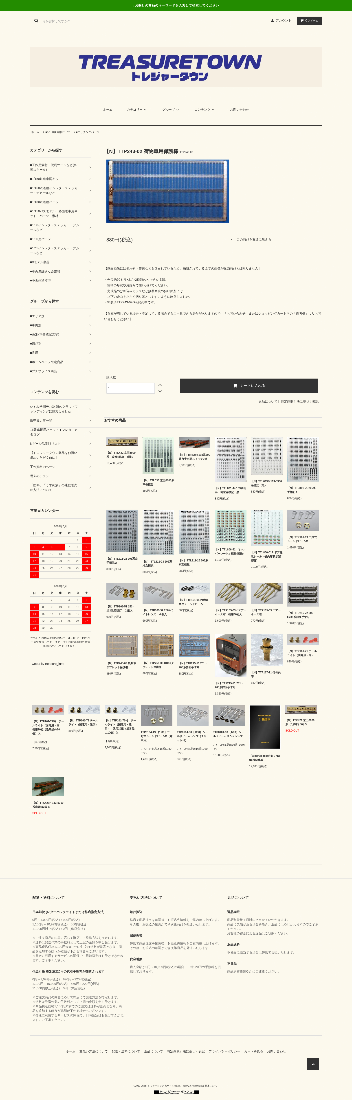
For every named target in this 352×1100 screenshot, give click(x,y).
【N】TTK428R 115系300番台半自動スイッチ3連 (194, 456)
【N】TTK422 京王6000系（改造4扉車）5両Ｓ (121, 454)
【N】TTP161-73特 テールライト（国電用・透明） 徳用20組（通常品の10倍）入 (120, 726)
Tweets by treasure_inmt (47, 664)
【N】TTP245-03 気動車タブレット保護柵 (121, 665)
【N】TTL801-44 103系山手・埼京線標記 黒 (230, 490)
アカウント (283, 20)
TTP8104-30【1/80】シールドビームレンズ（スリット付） (192, 736)
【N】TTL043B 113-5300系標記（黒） (266, 483)
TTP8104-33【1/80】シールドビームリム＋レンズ (228, 734)
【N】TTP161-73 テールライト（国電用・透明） (83, 722)
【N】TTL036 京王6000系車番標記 (158, 482)
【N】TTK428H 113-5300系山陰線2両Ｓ (48, 805)
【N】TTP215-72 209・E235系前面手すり (301, 615)
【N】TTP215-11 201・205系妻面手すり (193, 665)
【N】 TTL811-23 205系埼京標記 (157, 563)
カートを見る (255, 1051)
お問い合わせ (239, 109)
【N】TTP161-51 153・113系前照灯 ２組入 (120, 608)
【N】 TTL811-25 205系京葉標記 (193, 562)
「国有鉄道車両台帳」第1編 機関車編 (264, 758)
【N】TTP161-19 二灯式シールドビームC (302, 539)
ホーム (107, 109)
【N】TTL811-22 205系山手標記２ (122, 560)
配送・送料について (127, 1051)
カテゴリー (137, 109)
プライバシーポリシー (226, 1051)
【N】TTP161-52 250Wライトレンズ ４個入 (158, 612)
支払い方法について (95, 1051)
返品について (268, 401)
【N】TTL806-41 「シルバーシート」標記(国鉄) (229, 551)
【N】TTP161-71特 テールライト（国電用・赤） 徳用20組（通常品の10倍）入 (48, 727)
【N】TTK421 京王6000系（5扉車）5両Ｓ (300, 722)
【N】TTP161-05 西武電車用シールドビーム (193, 602)
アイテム (308, 20)
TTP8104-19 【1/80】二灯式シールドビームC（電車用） (156, 736)
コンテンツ (205, 109)
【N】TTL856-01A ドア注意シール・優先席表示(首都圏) (266, 556)
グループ (171, 109)
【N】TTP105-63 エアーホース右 (266, 612)
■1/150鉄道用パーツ (57, 132)
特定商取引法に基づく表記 (300, 401)
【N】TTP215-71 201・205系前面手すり (229, 685)
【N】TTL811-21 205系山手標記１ (302, 490)
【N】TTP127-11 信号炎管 (266, 674)
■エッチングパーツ (87, 132)
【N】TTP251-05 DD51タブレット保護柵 (158, 665)
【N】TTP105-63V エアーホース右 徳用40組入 (230, 612)
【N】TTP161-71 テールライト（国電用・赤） (302, 653)
